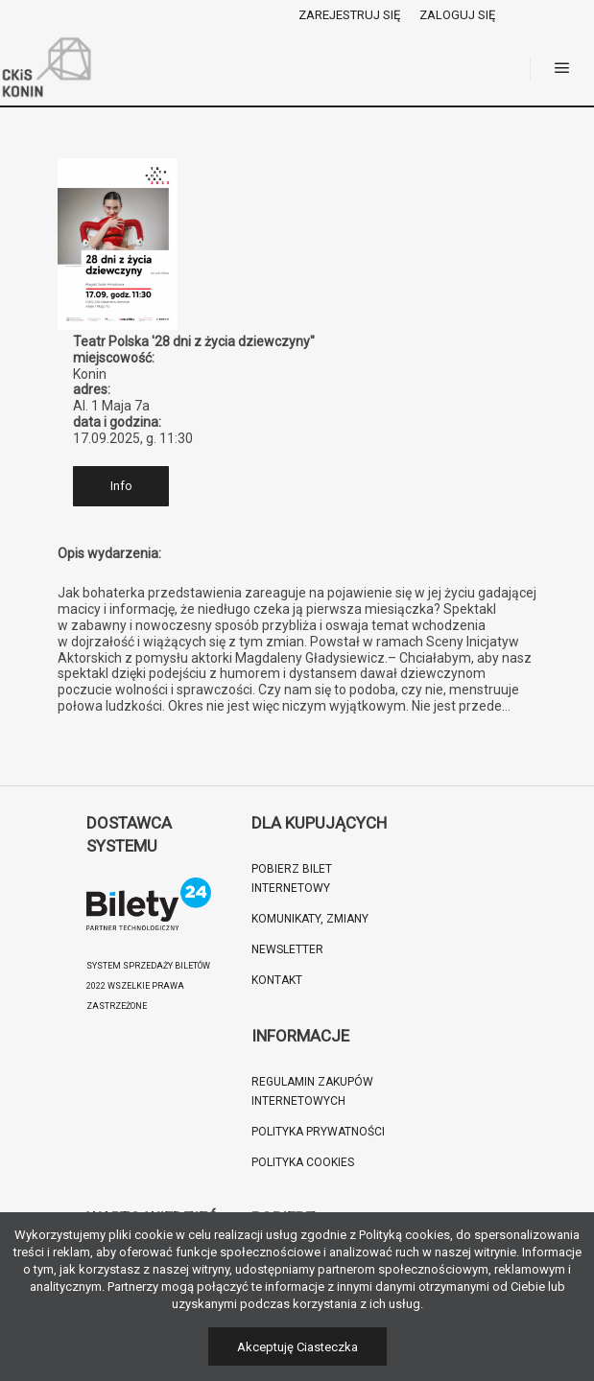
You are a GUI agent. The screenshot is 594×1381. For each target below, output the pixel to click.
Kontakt (276, 980)
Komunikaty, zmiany (309, 918)
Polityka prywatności (318, 1131)
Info (121, 486)
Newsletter (287, 949)
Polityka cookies (302, 1162)
